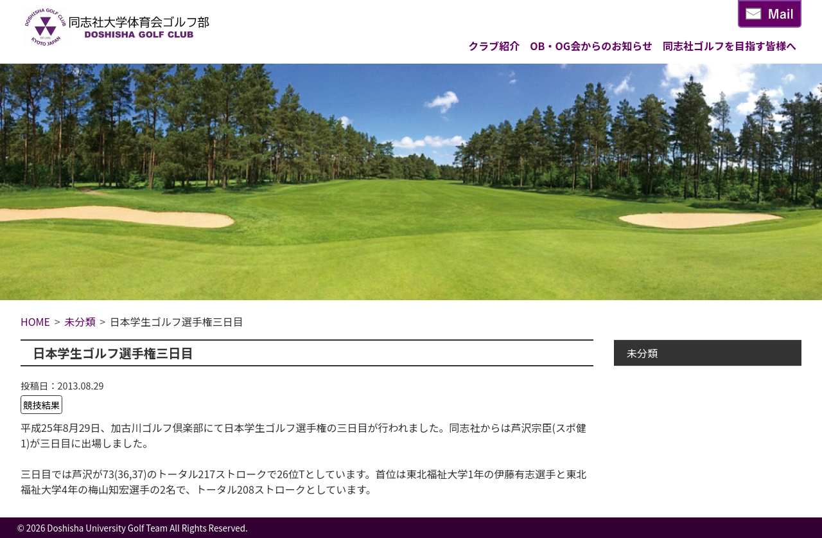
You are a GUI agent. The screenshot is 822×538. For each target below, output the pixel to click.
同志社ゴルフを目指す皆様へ (729, 45)
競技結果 (41, 404)
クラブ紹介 (494, 45)
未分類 (642, 353)
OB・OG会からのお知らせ (591, 45)
